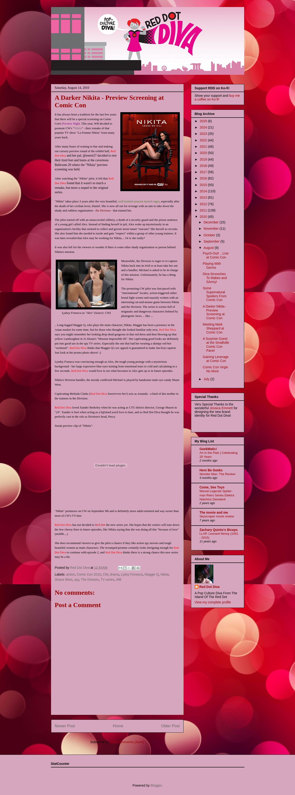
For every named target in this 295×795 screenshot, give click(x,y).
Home (118, 726)
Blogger (156, 785)
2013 (204, 197)
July (207, 379)
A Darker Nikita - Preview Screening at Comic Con (214, 312)
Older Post (170, 726)
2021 (204, 146)
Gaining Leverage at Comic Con (216, 359)
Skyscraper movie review (217, 516)
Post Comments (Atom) (127, 742)
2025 (204, 121)
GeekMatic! (208, 449)
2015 (204, 185)
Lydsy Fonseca (132, 574)
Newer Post (65, 726)
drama (114, 574)
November (211, 228)
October (210, 235)
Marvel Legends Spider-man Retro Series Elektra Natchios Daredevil (217, 495)
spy (76, 579)
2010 (204, 216)
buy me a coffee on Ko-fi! (217, 97)
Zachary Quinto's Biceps (219, 530)
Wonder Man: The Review (217, 474)
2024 (204, 127)
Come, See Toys (212, 487)
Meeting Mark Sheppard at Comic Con (213, 328)
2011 (204, 210)
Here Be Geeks (211, 470)
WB (118, 579)
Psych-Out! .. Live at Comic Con (215, 255)
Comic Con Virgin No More (215, 369)
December (211, 222)
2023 (204, 134)
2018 (204, 166)
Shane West (64, 579)
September (212, 241)
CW (105, 574)
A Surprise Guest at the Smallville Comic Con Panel (216, 344)
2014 (204, 191)
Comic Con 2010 (89, 574)
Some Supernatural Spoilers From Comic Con (214, 294)
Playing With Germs (212, 265)
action (70, 574)
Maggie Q (152, 574)
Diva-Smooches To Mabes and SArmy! (215, 278)
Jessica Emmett (221, 408)
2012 (204, 204)
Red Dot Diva (209, 587)
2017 (204, 172)
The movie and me (214, 512)
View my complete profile (213, 602)
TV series (107, 579)
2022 (204, 140)
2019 (204, 159)
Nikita (78, 128)
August (209, 248)
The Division (90, 579)
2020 (204, 153)
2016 (204, 178)
